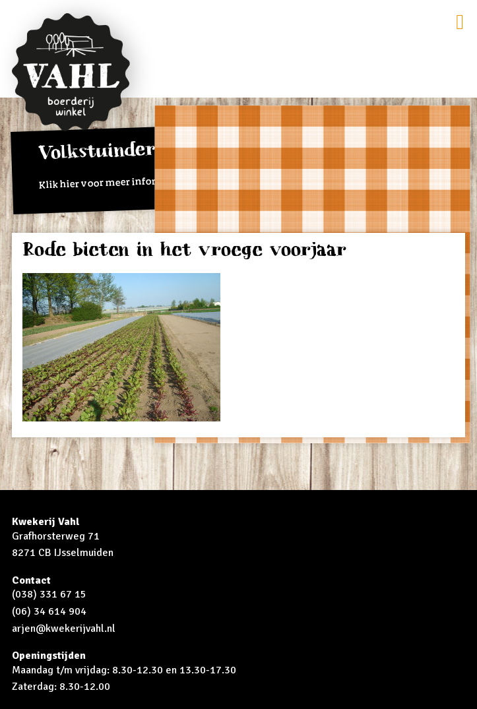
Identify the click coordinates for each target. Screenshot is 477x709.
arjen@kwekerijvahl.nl (63, 628)
